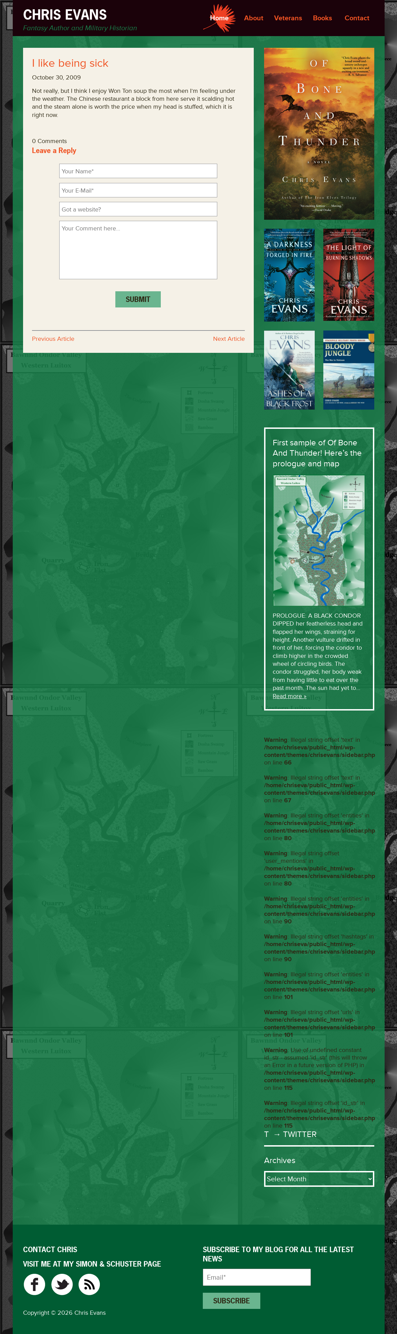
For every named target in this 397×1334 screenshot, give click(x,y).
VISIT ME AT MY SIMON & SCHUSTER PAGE (92, 1264)
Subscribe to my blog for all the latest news (278, 1254)
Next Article (229, 339)
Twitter (62, 1284)
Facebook (34, 1284)
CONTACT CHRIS (50, 1249)
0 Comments (49, 141)
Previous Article (53, 339)
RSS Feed (89, 1284)
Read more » (289, 696)
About (253, 18)
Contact (357, 18)
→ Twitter (294, 1134)
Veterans (288, 18)
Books (322, 18)
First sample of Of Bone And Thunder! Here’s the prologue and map (317, 453)
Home (219, 18)
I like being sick (70, 63)
